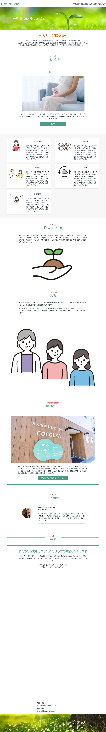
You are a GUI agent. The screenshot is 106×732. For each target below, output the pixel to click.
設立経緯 (84, 4)
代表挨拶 (101, 4)
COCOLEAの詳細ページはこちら (53, 478)
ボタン (53, 124)
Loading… (53, 636)
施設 (95, 4)
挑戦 (90, 4)
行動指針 (76, 4)
